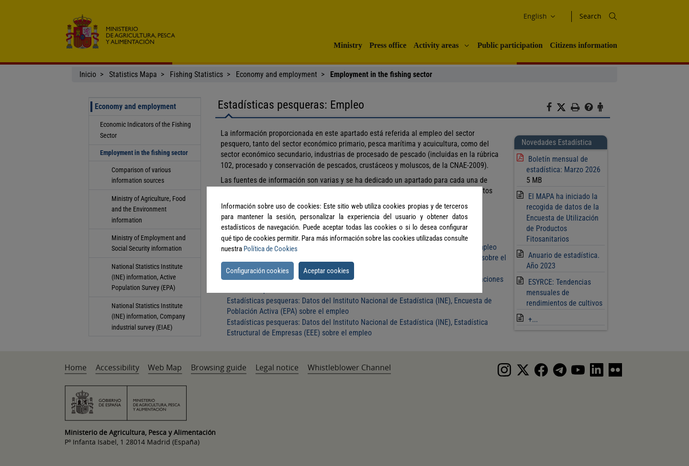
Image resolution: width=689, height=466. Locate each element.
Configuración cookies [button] (257, 270)
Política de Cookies (271, 248)
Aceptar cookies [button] (326, 270)
